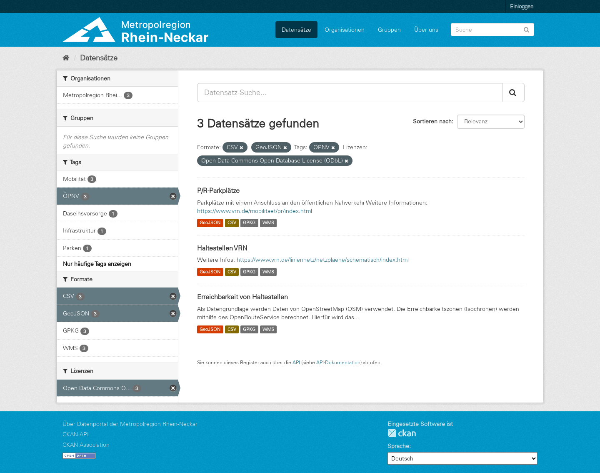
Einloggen (521, 6)
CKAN (402, 433)
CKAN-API (75, 434)
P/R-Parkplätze (218, 190)
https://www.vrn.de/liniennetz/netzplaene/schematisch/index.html (323, 259)
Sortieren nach (432, 121)
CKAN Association (86, 444)
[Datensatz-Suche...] (349, 92)
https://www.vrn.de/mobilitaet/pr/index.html (254, 211)
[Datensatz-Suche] (492, 29)
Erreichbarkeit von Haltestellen (242, 297)
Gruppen (389, 29)
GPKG (249, 223)
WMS (268, 223)
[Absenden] (526, 29)
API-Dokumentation (338, 362)
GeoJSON (210, 223)
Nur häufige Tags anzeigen (97, 264)
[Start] (66, 58)
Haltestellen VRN (222, 248)
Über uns (426, 29)
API (296, 362)
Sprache (398, 446)
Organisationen (345, 29)
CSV (232, 223)
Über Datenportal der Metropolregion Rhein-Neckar (130, 424)
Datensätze (296, 29)
